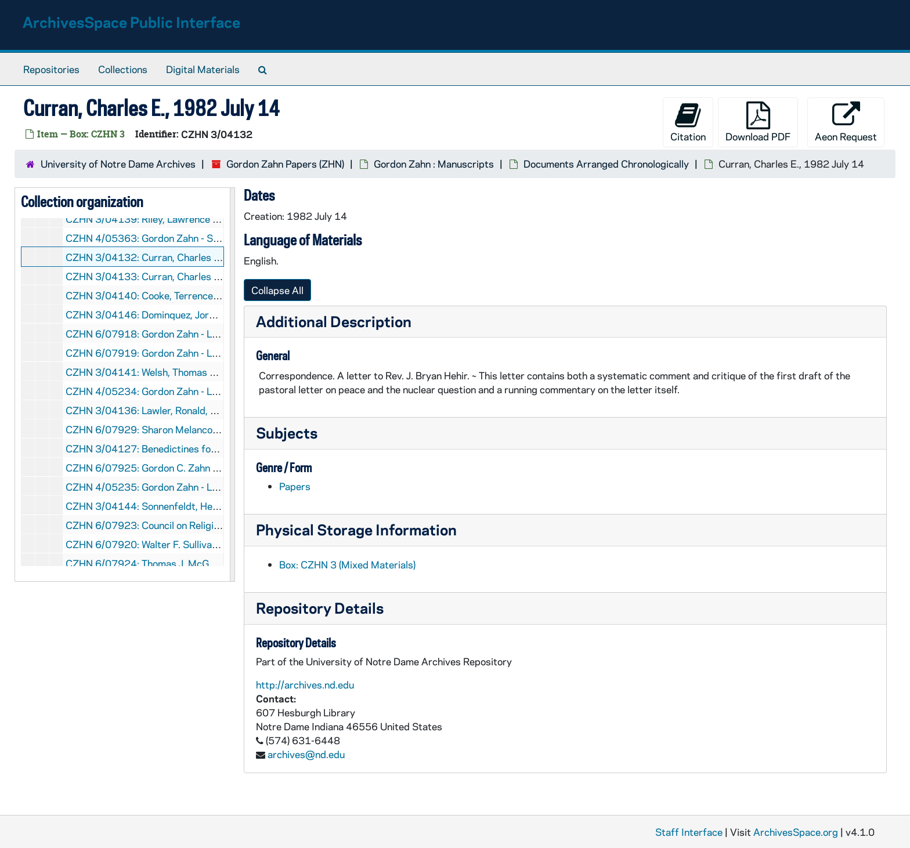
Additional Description (333, 321)
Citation (688, 122)
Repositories (51, 69)
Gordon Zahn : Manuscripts (434, 163)
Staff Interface (689, 831)
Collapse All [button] (277, 290)
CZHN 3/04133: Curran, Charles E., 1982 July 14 (176, 276)
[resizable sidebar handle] (232, 384)
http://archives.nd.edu (305, 684)
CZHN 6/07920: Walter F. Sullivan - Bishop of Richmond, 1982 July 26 (222, 544)
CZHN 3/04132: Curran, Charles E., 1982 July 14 (176, 257)
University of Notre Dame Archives (118, 163)
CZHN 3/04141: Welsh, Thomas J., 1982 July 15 (173, 371)
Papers (294, 486)
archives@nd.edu (306, 754)
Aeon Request (846, 122)
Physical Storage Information (356, 529)
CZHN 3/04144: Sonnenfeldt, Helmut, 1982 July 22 (181, 505)
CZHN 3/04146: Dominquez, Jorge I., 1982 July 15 (179, 314)
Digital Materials (203, 69)
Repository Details (320, 607)
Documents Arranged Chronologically (606, 163)
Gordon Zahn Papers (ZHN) (285, 163)
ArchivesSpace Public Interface (131, 21)
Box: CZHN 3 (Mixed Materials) (347, 564)
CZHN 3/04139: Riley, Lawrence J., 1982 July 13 (175, 218)
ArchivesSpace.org (795, 831)
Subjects (286, 432)
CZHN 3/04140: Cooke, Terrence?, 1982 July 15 (175, 295)
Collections (122, 69)
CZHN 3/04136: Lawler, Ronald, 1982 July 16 (168, 410)
